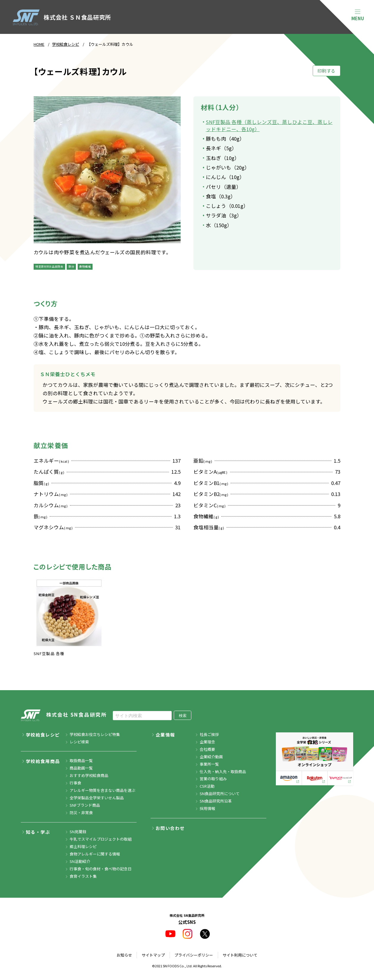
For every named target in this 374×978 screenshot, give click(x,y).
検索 (183, 715)
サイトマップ (153, 955)
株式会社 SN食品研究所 (64, 715)
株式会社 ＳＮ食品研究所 (62, 18)
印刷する (326, 70)
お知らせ (124, 955)
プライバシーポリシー (193, 955)
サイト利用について (240, 955)
